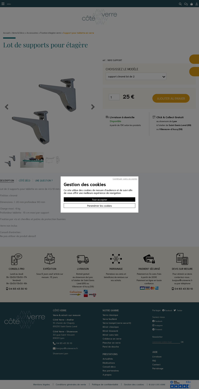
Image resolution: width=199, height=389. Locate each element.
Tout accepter (99, 199)
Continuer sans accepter (125, 178)
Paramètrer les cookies (99, 205)
